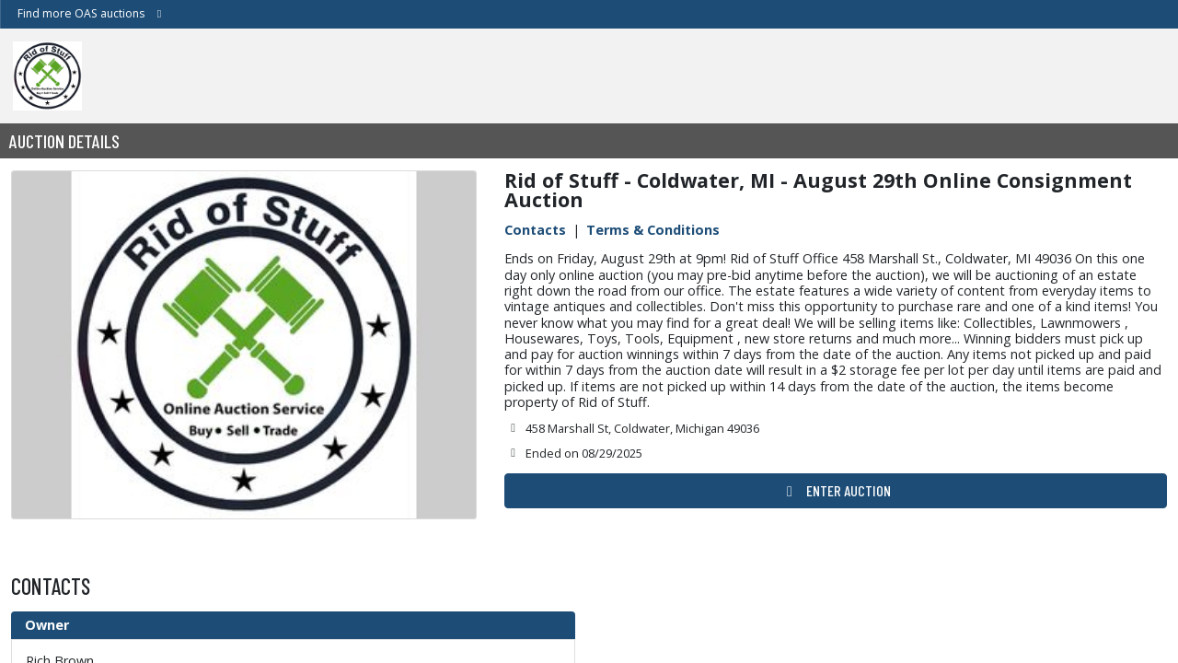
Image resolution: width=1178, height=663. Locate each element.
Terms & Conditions (653, 229)
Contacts (535, 229)
